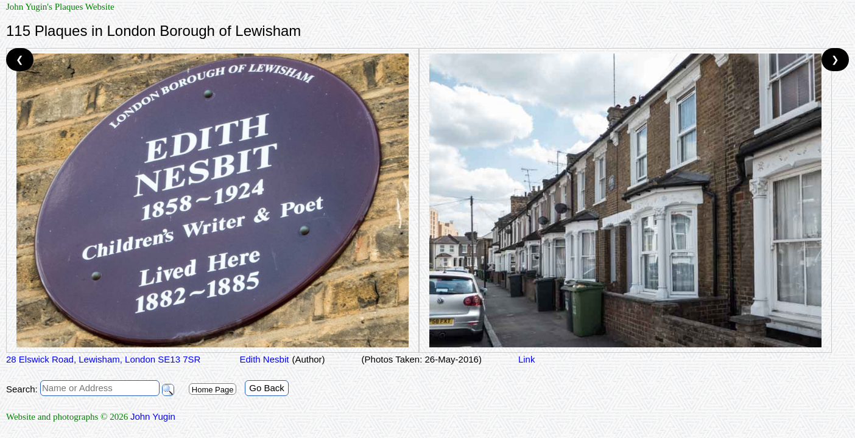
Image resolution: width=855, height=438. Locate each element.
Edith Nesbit (263, 359)
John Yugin (152, 416)
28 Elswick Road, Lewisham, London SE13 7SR (103, 359)
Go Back (266, 388)
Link (526, 359)
